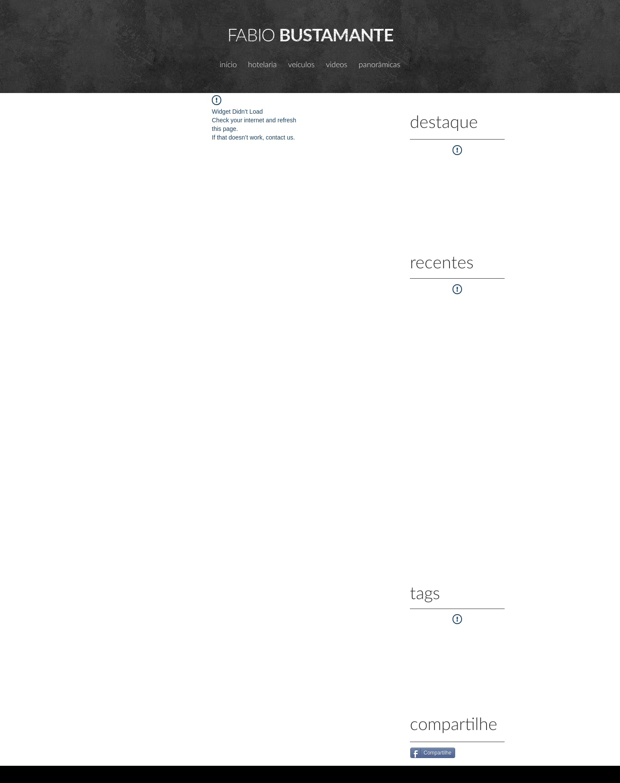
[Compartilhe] (432, 753)
